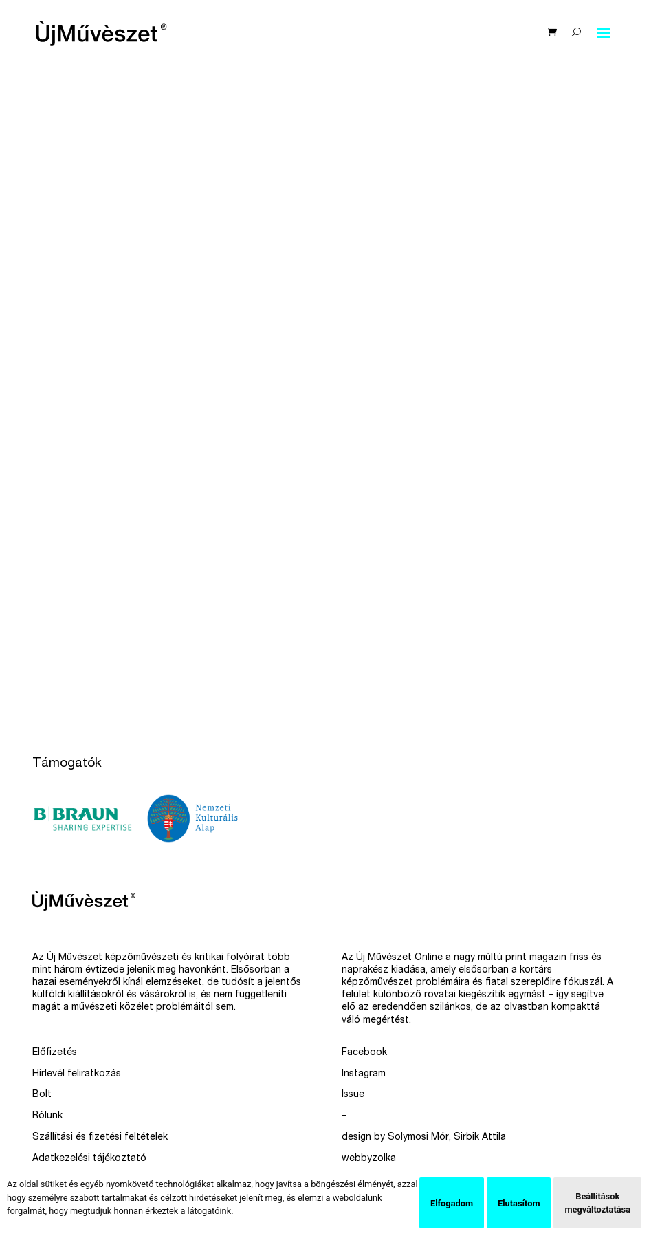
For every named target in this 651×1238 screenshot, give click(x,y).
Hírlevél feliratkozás (76, 1074)
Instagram (364, 1074)
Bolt (42, 1095)
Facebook (364, 1053)
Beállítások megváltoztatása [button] (597, 1203)
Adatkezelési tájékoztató (89, 1159)
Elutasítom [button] (519, 1203)
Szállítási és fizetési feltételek (100, 1137)
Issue (353, 1095)
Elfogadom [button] (451, 1203)
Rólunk (47, 1116)
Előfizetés (54, 1053)
